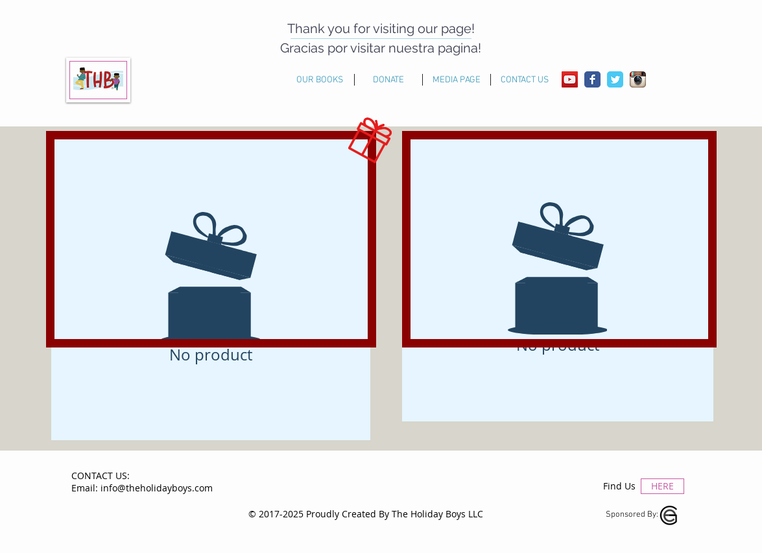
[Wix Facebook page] (592, 79)
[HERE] (662, 486)
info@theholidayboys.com (157, 488)
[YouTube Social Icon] (570, 79)
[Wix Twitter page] (615, 79)
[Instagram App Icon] (638, 79)
